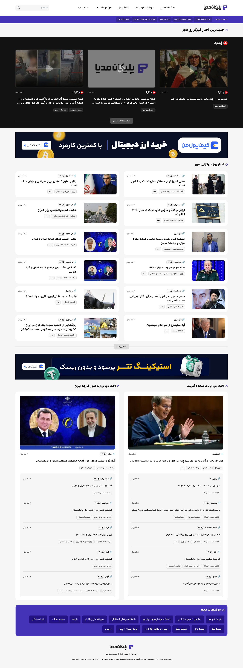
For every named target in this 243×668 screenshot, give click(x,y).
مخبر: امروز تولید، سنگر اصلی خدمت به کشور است (158, 183)
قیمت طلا (217, 629)
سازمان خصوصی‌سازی (173, 220)
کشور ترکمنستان (174, 566)
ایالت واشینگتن (193, 467)
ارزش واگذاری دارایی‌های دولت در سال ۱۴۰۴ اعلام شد (158, 212)
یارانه (75, 619)
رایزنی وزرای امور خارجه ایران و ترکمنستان (202, 559)
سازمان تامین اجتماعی (189, 619)
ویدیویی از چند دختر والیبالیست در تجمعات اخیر (199, 99)
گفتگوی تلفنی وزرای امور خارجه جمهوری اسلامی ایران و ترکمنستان (75, 461)
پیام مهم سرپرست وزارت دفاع (167, 268)
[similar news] (169, 176)
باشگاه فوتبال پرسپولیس (156, 619)
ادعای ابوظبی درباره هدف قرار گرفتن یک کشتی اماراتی (88, 583)
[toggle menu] (103, 8)
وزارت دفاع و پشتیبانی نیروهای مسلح (166, 273)
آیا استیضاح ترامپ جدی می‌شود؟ (165, 325)
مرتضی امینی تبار (194, 517)
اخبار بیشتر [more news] (121, 346)
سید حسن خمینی (175, 306)
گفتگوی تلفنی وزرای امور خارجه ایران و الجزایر (92, 486)
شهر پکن (218, 467)
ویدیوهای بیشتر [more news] (121, 121)
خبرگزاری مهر (220, 106)
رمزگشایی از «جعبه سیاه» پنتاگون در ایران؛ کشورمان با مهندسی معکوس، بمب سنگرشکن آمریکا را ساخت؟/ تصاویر (49, 327)
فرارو (111, 454)
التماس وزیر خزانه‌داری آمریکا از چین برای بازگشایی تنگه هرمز (193, 534)
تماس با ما (124, 654)
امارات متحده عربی (92, 590)
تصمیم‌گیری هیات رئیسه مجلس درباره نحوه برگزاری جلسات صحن (159, 241)
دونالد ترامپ (164, 19)
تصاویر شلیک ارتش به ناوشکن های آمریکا (201, 583)
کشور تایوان (69, 302)
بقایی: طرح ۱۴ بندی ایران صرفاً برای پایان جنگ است (49, 183)
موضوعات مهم (211, 610)
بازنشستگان (38, 619)
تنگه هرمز (207, 467)
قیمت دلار (199, 629)
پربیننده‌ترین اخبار (94, 619)
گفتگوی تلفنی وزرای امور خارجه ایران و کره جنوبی (51, 270)
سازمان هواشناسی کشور (64, 216)
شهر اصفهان (76, 110)
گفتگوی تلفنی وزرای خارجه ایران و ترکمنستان (92, 510)
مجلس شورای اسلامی (173, 249)
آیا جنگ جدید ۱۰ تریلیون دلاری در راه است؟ (51, 296)
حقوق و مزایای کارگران (156, 629)
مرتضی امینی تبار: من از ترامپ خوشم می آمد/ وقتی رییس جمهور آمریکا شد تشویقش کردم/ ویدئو (176, 510)
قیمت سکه (181, 629)
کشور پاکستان (123, 19)
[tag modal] (154, 191)
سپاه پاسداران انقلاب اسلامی (144, 19)
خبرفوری (217, 454)
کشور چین (185, 541)
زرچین (108, 629)
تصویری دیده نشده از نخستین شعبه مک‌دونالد (199, 486)
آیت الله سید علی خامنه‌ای (171, 191)
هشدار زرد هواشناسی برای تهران (57, 210)
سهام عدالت (58, 619)
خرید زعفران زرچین (128, 629)
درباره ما (134, 654)
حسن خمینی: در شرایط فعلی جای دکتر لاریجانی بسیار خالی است (157, 298)
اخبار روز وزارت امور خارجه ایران (95, 386)
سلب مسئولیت (111, 654)
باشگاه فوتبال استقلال (123, 619)
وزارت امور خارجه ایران (182, 19)
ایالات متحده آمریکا (203, 19)
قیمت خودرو (215, 619)
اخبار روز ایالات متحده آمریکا (205, 386)
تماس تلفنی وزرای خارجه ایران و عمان (54, 239)
